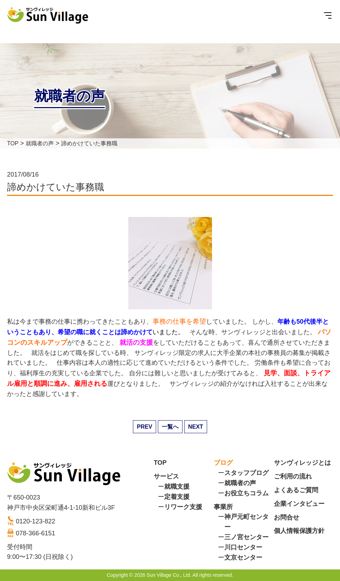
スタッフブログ (246, 472)
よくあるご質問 (296, 490)
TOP (160, 462)
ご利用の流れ (293, 476)
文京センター (243, 557)
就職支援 (177, 486)
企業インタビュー (299, 503)
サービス (166, 476)
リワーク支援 (183, 506)
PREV (144, 427)
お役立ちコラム (246, 493)
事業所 (223, 506)
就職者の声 (240, 483)
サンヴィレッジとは (302, 462)
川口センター (243, 547)
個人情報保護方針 (299, 530)
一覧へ (170, 427)
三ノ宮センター (246, 537)
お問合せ (286, 517)
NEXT (195, 427)
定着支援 (177, 496)
